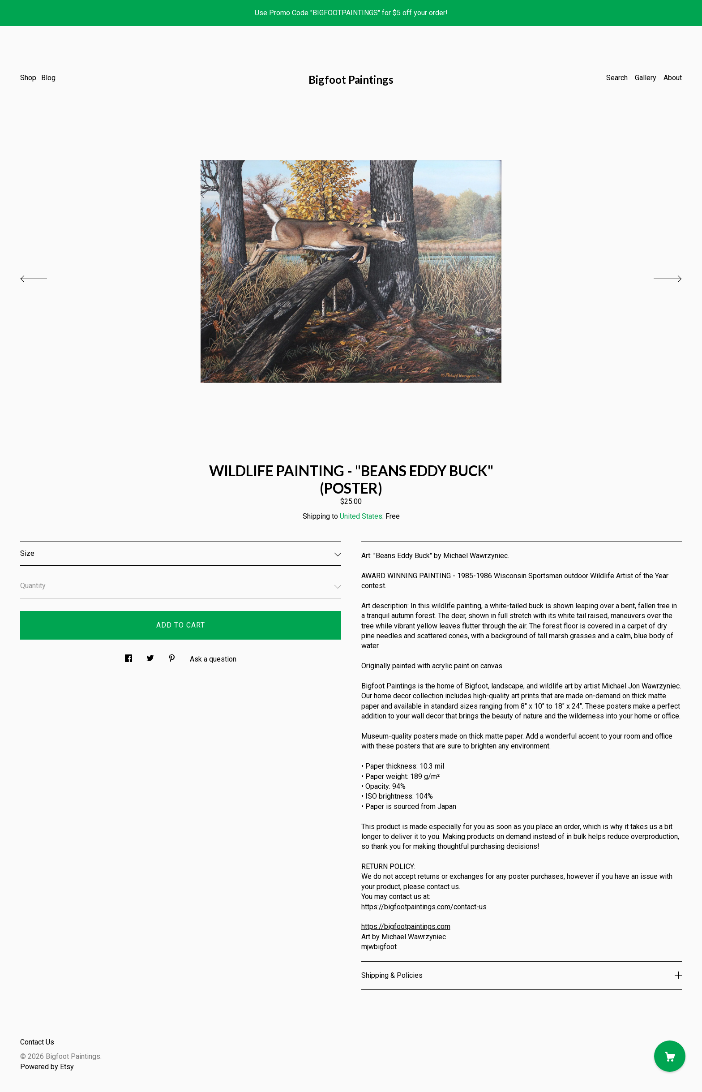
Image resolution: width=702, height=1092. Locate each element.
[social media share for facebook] (128, 655)
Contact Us (37, 1042)
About (672, 77)
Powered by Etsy (47, 1066)
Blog (48, 77)
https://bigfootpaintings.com (405, 926)
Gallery (645, 77)
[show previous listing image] (42, 276)
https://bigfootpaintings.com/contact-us (424, 907)
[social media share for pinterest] (172, 655)
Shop (28, 77)
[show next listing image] (659, 276)
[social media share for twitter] (150, 655)
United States (361, 516)
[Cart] (669, 1056)
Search (617, 77)
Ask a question (213, 659)
